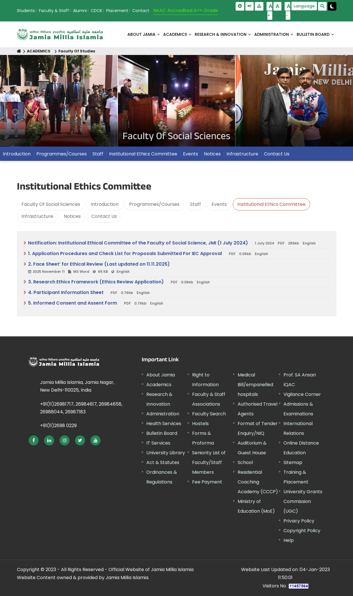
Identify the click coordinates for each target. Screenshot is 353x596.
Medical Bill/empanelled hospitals (255, 385)
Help (288, 540)
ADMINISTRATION (271, 34)
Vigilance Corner (302, 394)
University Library (165, 452)
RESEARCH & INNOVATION (220, 34)
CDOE (96, 10)
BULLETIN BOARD (313, 34)
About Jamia (141, 34)
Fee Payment (207, 482)
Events (190, 154)
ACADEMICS (175, 34)
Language (304, 6)
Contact (140, 10)
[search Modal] (322, 6)
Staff (97, 154)
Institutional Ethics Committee (143, 154)
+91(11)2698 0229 (58, 425)
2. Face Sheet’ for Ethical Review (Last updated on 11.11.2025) (179, 268)
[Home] (19, 51)
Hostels (200, 423)
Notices (212, 154)
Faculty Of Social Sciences (50, 204)
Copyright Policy (301, 530)
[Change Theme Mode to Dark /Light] (332, 6)
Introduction (17, 154)
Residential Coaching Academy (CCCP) (258, 482)
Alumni (80, 10)
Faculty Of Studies (76, 51)
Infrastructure (242, 154)
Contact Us (276, 154)
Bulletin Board (161, 433)
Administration (162, 414)
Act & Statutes (162, 462)
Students (26, 10)
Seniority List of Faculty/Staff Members (209, 462)
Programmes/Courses (61, 154)
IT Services (158, 443)
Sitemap (292, 462)
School (245, 462)
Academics (158, 384)
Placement (117, 10)
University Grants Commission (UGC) (302, 501)
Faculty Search (209, 414)
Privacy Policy (298, 521)
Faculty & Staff (54, 10)
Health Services (163, 423)
